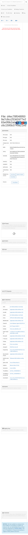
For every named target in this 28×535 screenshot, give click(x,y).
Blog (23, 13)
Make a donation (5, 16)
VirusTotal (13, 174)
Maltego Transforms (19, 9)
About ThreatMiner (11, 5)
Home (3, 5)
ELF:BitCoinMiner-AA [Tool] (16, 306)
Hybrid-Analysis (20, 174)
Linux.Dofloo (13, 368)
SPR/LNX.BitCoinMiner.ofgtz (16, 317)
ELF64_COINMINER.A (15, 370)
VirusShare (13, 177)
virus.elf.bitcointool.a (14, 362)
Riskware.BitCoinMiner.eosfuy (17, 358)
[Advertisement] (14, 46)
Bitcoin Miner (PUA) (14, 365)
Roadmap (17, 13)
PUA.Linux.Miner (14, 344)
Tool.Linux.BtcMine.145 (15, 329)
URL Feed (9, 13)
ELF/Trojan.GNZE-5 (14, 326)
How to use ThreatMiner (6, 9)
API (2, 13)
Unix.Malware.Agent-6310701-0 (17, 323)
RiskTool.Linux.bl (14, 347)
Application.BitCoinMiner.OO (16, 309)
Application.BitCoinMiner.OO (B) (17, 336)
